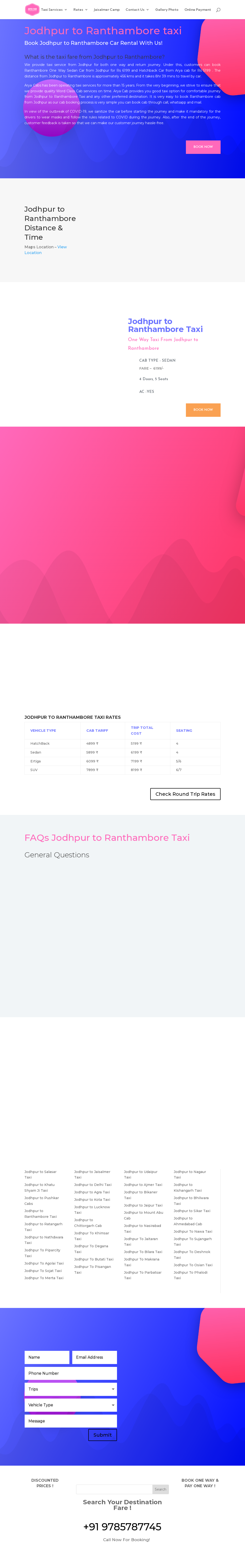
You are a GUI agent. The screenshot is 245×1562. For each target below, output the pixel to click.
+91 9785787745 (122, 1527)
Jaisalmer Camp (107, 10)
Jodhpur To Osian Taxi (193, 1265)
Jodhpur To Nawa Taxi (193, 1231)
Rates (78, 10)
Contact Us (135, 10)
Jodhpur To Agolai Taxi (44, 1263)
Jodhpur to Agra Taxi (92, 1192)
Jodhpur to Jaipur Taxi (143, 1205)
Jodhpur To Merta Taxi (43, 1278)
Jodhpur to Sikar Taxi (192, 1211)
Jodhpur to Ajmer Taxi (143, 1185)
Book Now (203, 147)
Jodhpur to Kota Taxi (92, 1199)
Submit (103, 1435)
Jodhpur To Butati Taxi (93, 1259)
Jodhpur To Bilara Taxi (143, 1252)
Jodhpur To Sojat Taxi (43, 1271)
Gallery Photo (166, 10)
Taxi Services (52, 10)
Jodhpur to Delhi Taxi (92, 1185)
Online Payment (197, 10)
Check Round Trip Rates (185, 794)
